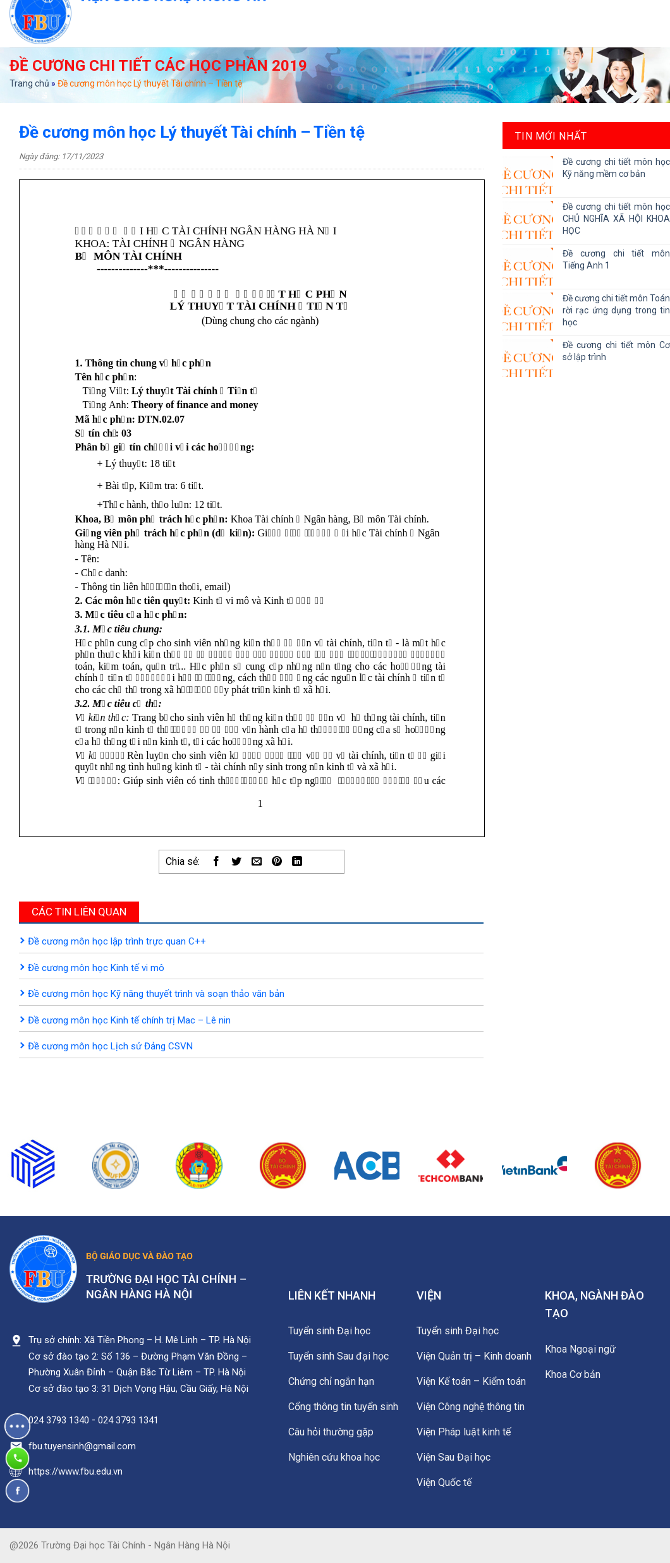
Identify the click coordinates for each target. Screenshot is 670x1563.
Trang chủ (29, 83)
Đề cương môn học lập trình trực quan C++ (117, 941)
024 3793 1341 (128, 1420)
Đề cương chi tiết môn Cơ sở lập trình (616, 351)
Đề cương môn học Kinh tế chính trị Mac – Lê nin (129, 1020)
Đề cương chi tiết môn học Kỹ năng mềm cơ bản (616, 168)
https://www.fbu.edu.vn (75, 1471)
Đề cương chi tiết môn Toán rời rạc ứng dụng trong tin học (616, 310)
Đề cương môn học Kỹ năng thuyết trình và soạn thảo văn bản (156, 993)
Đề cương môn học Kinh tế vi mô (96, 968)
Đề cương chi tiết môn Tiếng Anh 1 (616, 259)
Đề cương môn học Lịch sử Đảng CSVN (110, 1046)
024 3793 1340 (58, 1420)
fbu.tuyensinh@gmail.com (82, 1446)
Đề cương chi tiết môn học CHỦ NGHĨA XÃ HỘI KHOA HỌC (616, 219)
